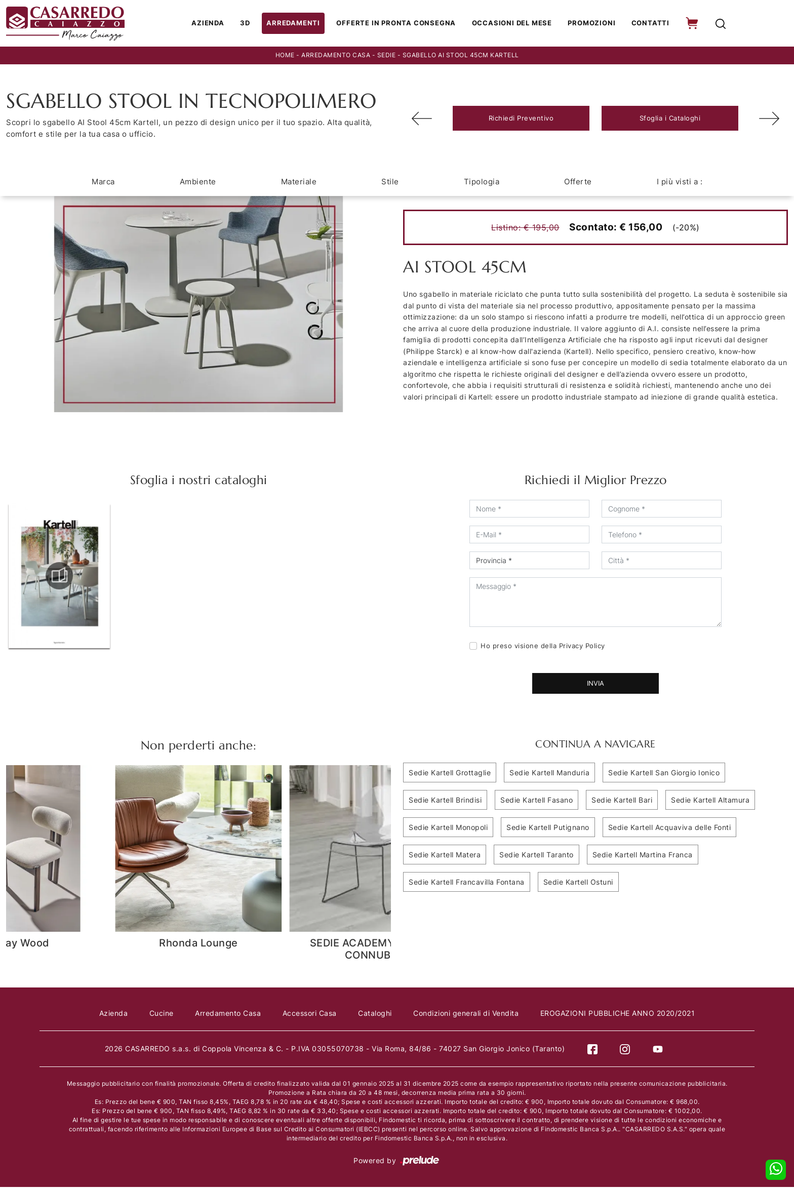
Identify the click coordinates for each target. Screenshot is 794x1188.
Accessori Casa (310, 1014)
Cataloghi (376, 1014)
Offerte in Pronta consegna (399, 24)
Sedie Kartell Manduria (549, 773)
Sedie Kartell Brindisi (445, 801)
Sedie (386, 56)
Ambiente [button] (198, 182)
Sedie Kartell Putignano (547, 828)
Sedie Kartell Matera (445, 855)
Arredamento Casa (335, 56)
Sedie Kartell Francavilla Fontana (467, 883)
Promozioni (591, 24)
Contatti (648, 24)
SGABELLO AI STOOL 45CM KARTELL (461, 56)
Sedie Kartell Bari (621, 801)
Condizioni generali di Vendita (468, 1014)
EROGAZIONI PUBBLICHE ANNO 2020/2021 (620, 1014)
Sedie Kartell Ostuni (578, 883)
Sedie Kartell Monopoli (448, 828)
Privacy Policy (582, 647)
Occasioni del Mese (512, 24)
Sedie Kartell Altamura (710, 801)
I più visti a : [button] (680, 182)
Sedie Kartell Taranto (536, 855)
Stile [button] (390, 182)
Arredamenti (298, 24)
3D (251, 24)
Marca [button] (103, 182)
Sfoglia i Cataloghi (670, 119)
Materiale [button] (299, 182)
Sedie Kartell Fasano (536, 801)
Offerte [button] (578, 182)
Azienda (214, 24)
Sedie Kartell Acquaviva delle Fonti (669, 828)
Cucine (159, 1014)
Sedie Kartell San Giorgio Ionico (664, 773)
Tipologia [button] (482, 182)
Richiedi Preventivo (521, 119)
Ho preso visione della (543, 647)
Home (285, 56)
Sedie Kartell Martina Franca (642, 855)
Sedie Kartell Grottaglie (450, 773)
